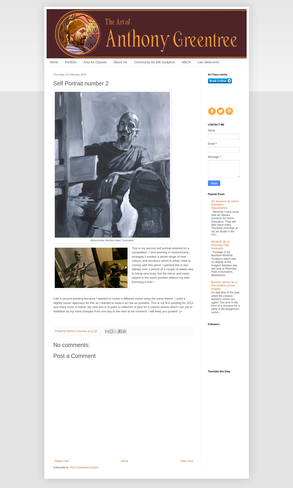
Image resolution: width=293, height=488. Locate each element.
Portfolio (71, 62)
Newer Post (62, 461)
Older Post (186, 461)
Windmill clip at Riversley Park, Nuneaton (220, 245)
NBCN (186, 62)
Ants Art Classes (95, 62)
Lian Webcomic (208, 62)
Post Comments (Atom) (84, 467)
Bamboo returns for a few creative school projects (224, 285)
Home (54, 62)
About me (120, 62)
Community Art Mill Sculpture (154, 62)
